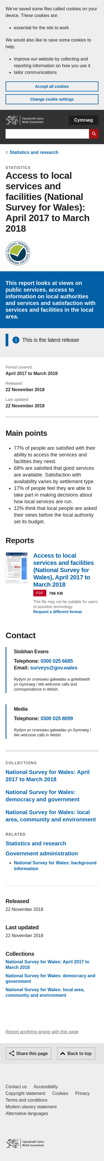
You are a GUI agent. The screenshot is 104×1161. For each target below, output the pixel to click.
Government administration (42, 853)
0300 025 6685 (56, 661)
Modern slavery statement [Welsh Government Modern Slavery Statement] (31, 1106)
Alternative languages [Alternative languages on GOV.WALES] (27, 1113)
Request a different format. (58, 611)
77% (19, 448)
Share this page (32, 1053)
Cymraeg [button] (83, 120)
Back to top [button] (79, 1053)
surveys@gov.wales (53, 668)
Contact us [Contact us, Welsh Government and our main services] (16, 1086)
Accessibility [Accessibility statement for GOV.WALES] (46, 1086)
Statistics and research (34, 152)
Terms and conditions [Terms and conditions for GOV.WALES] (26, 1100)
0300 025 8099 (56, 718)
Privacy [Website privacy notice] (82, 1093)
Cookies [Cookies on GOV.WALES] (60, 1093)
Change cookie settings (52, 99)
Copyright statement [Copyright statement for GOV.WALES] (25, 1093)
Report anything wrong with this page (42, 1031)
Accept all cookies (52, 86)
